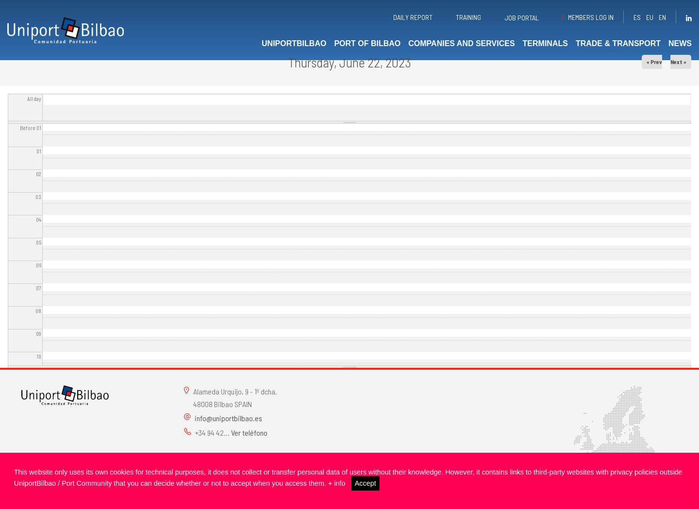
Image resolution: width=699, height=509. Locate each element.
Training (468, 17)
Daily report (413, 17)
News (680, 43)
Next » (678, 61)
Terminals (545, 43)
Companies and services (461, 43)
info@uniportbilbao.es (228, 418)
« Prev (654, 61)
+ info (337, 483)
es (637, 17)
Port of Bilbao (367, 43)
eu (649, 17)
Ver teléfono (249, 432)
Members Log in (591, 17)
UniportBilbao (294, 43)
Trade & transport (618, 43)
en (662, 17)
